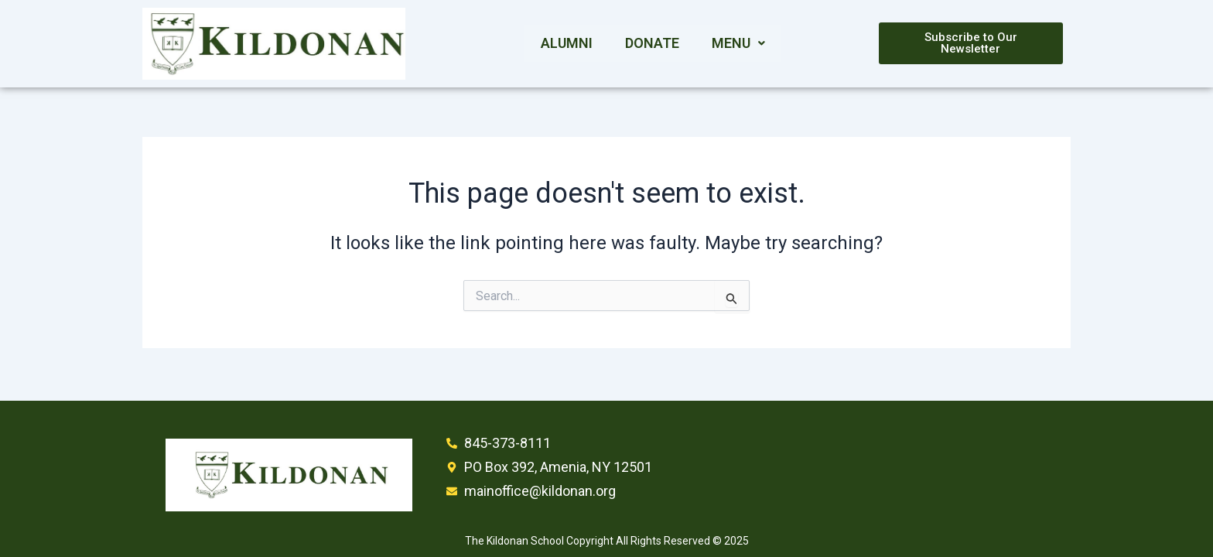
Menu (738, 43)
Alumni (567, 43)
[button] (738, 43)
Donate (652, 43)
